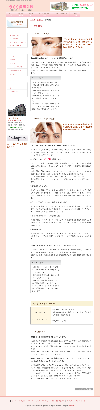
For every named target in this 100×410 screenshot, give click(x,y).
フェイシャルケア (15, 35)
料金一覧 (31, 14)
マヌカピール (14, 38)
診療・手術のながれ (61, 14)
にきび (12, 84)
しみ (11, 88)
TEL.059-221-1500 (15, 120)
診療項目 (20, 14)
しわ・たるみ (14, 91)
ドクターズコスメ (15, 46)
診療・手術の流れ (15, 70)
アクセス (74, 14)
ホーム (11, 14)
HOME (32, 20)
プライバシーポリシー (82, 401)
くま (11, 95)
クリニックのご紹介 (44, 14)
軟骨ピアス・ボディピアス (18, 42)
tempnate (72, 405)
